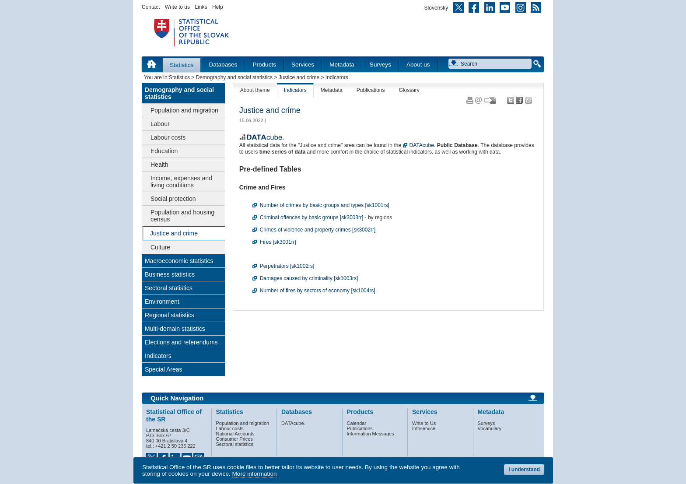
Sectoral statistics (168, 287)
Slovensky (436, 8)
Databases (223, 64)
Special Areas (163, 369)
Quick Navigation (176, 398)
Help (217, 7)
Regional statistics (169, 315)
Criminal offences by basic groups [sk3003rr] (312, 217)
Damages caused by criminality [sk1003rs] (309, 278)
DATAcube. (423, 145)
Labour (160, 123)
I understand (524, 469)
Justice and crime (299, 77)
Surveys (380, 64)
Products (264, 64)
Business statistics (170, 274)
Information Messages (370, 433)
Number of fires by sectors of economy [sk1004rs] (317, 291)
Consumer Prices (234, 439)
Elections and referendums (181, 342)
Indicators (158, 355)
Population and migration (184, 110)
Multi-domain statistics (175, 328)
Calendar (357, 423)
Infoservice (423, 428)
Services (302, 64)
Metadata (341, 64)
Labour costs (168, 137)
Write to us (177, 7)
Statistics (181, 65)
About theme (255, 90)
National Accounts (235, 433)
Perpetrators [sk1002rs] (287, 266)
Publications (371, 90)
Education (164, 150)
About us (418, 64)
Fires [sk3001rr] (278, 242)
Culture (160, 247)
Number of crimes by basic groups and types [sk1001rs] (324, 205)
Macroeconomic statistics (179, 260)
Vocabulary (489, 428)
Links (201, 7)
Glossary (409, 90)
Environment (162, 301)
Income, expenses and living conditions (181, 182)
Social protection (173, 198)
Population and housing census (182, 216)
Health (159, 164)
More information (254, 473)
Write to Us (424, 423)
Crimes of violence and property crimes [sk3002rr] (318, 230)
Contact (151, 7)
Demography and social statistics (234, 77)
